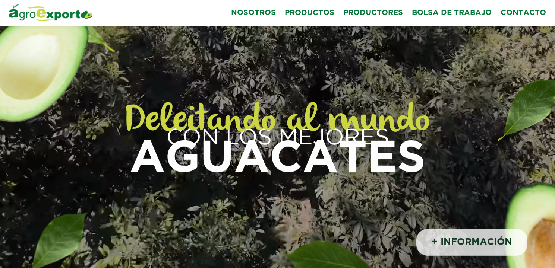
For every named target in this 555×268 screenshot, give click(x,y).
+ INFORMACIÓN (472, 243)
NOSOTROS (253, 12)
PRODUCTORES (373, 12)
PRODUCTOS (309, 12)
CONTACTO (523, 12)
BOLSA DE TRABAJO (452, 12)
